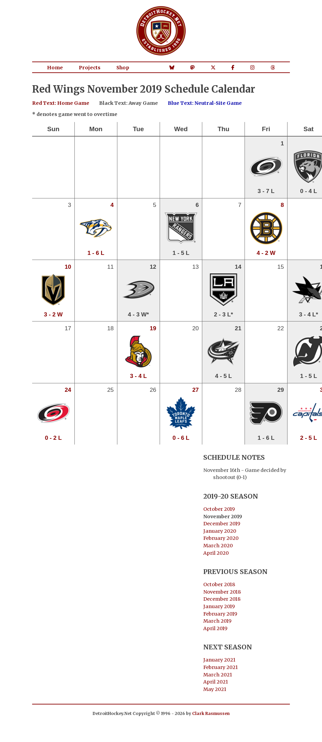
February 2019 (220, 614)
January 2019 (219, 606)
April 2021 (215, 682)
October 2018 (219, 584)
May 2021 (214, 689)
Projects (89, 68)
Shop (122, 68)
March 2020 (218, 546)
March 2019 (217, 621)
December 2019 (221, 524)
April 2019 (215, 628)
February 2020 (220, 538)
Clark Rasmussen (211, 713)
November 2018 (222, 592)
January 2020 (219, 531)
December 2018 (221, 599)
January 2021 (219, 660)
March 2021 (217, 675)
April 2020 (216, 553)
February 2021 (220, 667)
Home (55, 68)
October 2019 (219, 509)
